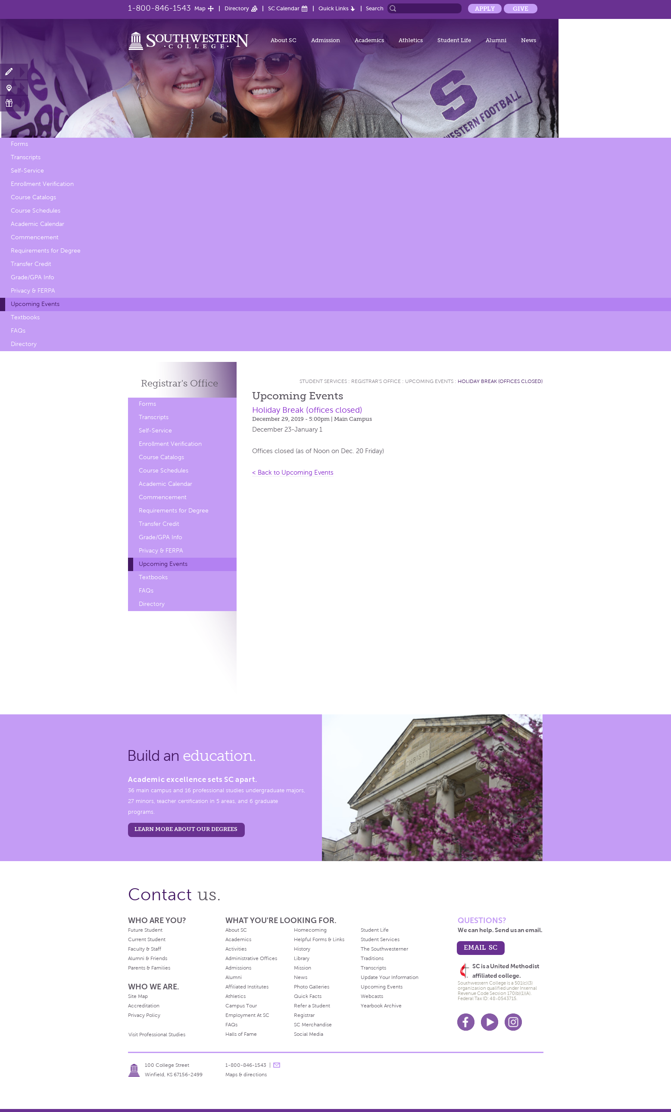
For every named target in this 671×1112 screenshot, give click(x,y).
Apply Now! (14, 72)
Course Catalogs (33, 197)
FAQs (18, 330)
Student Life (454, 40)
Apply (485, 8)
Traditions (372, 958)
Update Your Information (389, 977)
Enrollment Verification (42, 184)
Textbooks (25, 317)
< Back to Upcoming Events (293, 472)
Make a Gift (14, 103)
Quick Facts (307, 996)
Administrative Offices (251, 958)
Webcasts (372, 996)
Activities (236, 949)
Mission (302, 968)
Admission (325, 40)
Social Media (308, 1034)
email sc (480, 947)
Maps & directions (246, 1075)
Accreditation (143, 1006)
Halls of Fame (241, 1034)
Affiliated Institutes (246, 987)
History (302, 949)
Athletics (411, 40)
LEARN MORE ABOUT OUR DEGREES (185, 829)
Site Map (138, 996)
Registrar (304, 1015)
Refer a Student (312, 1006)
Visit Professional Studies (156, 1035)
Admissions (238, 968)
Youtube (489, 1022)
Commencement (35, 237)
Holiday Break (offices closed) (500, 381)
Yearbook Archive (381, 1006)
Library (301, 958)
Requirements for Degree (46, 250)
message (276, 1065)
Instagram (513, 1022)
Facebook (465, 1022)
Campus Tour (241, 1006)
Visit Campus (14, 87)
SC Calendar (284, 8)
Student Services (323, 381)
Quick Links (333, 8)
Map (200, 8)
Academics (369, 40)
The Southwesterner (384, 949)
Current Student (146, 939)
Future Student (145, 930)
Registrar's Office (376, 381)
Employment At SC (247, 1015)
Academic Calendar (37, 224)
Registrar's (179, 383)
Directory (237, 8)
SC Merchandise (313, 1025)
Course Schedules (35, 210)
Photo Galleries (311, 987)
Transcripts (26, 157)
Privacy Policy (144, 1015)
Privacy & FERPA (33, 290)
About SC (283, 40)
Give (520, 8)
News (528, 40)
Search (375, 8)
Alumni (496, 40)
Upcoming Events (35, 304)
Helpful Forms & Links (319, 939)
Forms (19, 144)
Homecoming (310, 930)
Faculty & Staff (144, 949)
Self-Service (27, 170)
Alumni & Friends (147, 958)
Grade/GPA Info (32, 277)
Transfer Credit (31, 264)
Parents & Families (149, 968)
